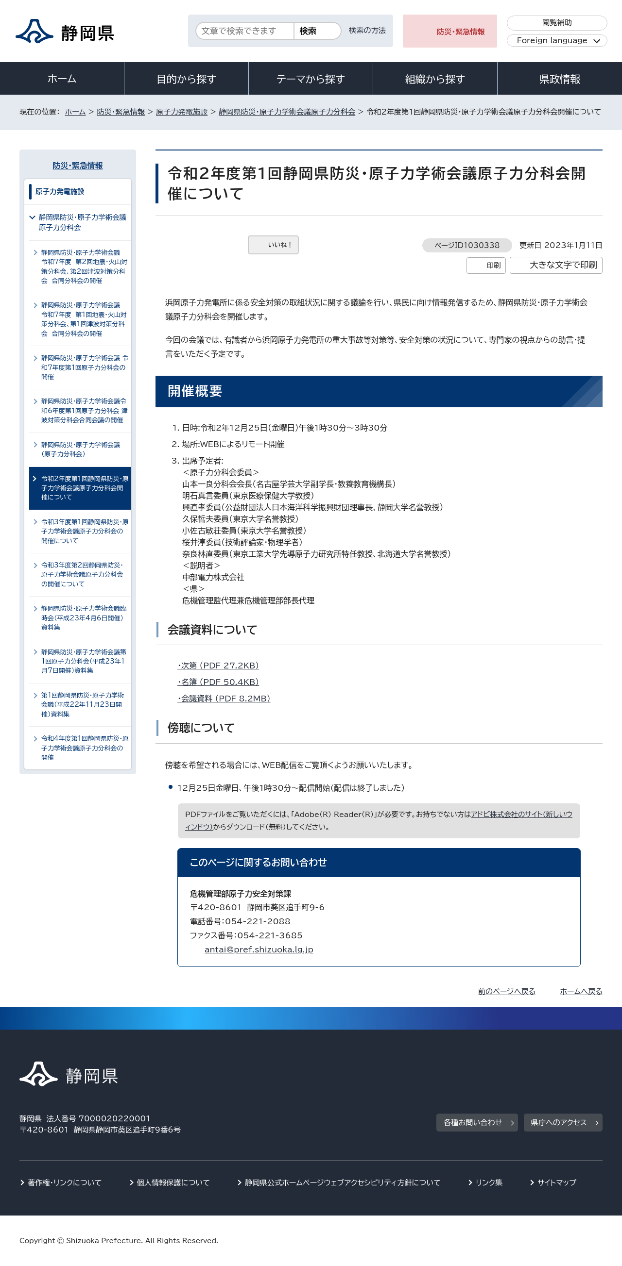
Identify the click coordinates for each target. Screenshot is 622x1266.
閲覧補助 (557, 22)
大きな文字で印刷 (563, 265)
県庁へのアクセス (559, 1122)
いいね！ (280, 245)
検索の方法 (367, 30)
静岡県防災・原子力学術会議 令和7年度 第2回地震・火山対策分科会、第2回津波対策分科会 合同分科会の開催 (84, 267)
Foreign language (552, 40)
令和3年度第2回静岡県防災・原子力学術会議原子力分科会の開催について (82, 574)
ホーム (62, 78)
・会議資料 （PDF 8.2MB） (228, 698)
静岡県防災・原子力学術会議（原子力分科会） (80, 449)
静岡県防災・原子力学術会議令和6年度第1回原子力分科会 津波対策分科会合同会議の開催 (84, 410)
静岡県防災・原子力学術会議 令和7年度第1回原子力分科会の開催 (84, 367)
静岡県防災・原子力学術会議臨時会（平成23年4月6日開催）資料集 (83, 618)
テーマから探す (310, 79)
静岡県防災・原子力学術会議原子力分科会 (287, 112)
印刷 (493, 265)
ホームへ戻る (581, 991)
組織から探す (435, 79)
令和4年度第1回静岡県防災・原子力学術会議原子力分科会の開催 (85, 748)
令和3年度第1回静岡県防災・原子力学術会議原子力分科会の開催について (85, 531)
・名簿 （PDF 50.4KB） (222, 682)
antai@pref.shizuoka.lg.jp (259, 949)
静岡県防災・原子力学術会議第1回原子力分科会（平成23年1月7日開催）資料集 (83, 661)
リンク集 (489, 1182)
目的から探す (186, 79)
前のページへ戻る (507, 991)
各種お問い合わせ (473, 1122)
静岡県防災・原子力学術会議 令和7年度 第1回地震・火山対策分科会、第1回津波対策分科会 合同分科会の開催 (84, 319)
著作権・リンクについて (65, 1182)
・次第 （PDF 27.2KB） (222, 665)
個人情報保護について (173, 1182)
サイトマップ (556, 1182)
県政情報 (559, 79)
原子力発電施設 (181, 112)
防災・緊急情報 (461, 31)
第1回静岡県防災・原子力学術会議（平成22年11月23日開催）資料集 (82, 704)
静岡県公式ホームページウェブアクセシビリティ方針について (343, 1182)
